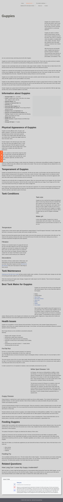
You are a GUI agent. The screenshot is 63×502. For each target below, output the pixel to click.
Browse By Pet (30, 3)
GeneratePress (39, 500)
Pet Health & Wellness (42, 3)
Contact (46, 5)
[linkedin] (1, 161)
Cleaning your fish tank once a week (10, 274)
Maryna (19, 482)
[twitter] (1, 155)
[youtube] (1, 158)
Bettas (36, 301)
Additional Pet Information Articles (28, 6)
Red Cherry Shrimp (39, 298)
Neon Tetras (37, 297)
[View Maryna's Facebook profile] (15, 484)
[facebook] (1, 152)
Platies (36, 303)
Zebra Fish (37, 300)
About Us (40, 5)
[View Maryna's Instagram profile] (15, 490)
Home (22, 3)
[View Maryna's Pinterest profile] (15, 487)
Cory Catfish (37, 305)
